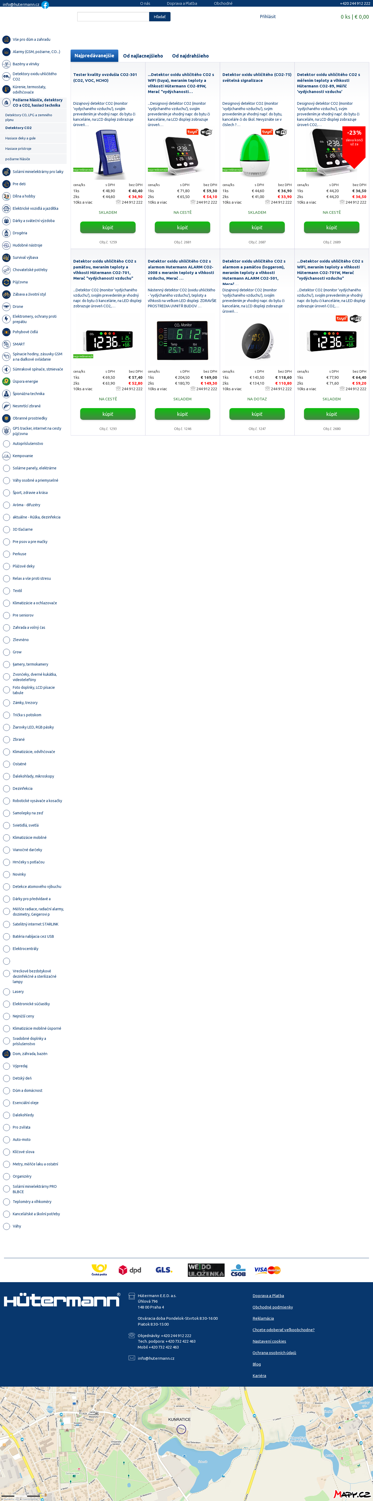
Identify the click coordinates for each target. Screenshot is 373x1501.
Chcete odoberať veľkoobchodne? (284, 1329)
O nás (145, 3)
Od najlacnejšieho (143, 55)
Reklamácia (263, 1318)
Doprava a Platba (182, 3)
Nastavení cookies (269, 1341)
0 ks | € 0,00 (355, 17)
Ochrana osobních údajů (274, 1352)
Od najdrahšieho (190, 55)
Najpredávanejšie (94, 55)
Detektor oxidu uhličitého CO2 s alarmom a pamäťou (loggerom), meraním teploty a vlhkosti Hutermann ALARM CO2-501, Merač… (254, 272)
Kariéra (259, 1375)
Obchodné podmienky (273, 1307)
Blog (257, 1364)
